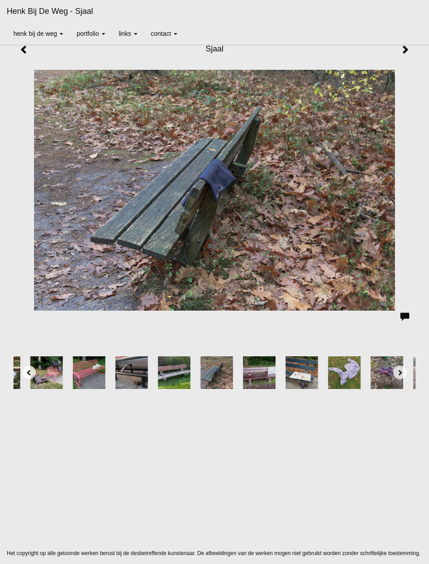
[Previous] (29, 372)
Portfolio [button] (91, 33)
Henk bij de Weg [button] (38, 33)
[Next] (400, 372)
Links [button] (128, 33)
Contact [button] (164, 33)
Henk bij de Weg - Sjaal (50, 11)
